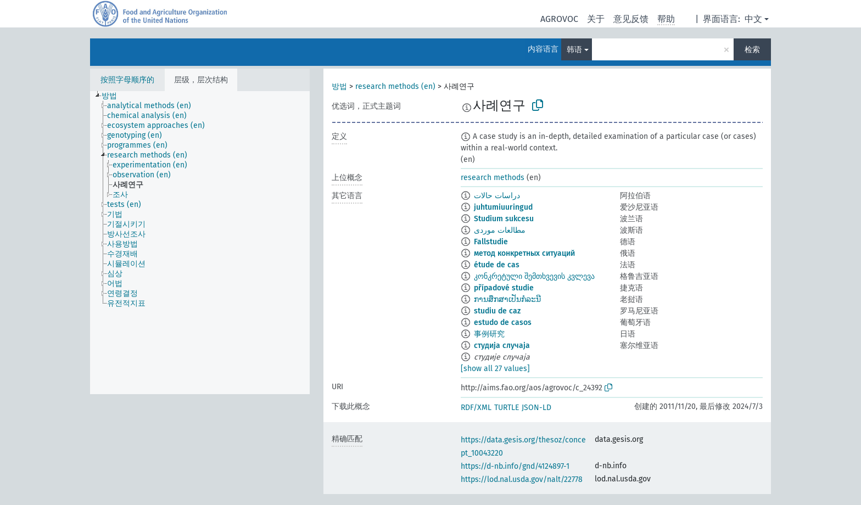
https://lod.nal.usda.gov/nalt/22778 (522, 479)
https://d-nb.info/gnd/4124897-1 (515, 466)
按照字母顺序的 (127, 80)
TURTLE (506, 407)
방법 (339, 86)
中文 (753, 19)
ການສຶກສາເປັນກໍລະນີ (507, 299)
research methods (492, 177)
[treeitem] (114, 96)
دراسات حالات (497, 195)
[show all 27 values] (495, 368)
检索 (752, 49)
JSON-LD (536, 407)
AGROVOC (559, 19)
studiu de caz (497, 311)
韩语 (574, 49)
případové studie (504, 288)
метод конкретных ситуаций (524, 253)
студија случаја (502, 345)
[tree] (200, 242)
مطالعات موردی (499, 230)
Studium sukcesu (504, 218)
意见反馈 (630, 19)
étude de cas (496, 265)
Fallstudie (491, 241)
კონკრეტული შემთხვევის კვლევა (534, 276)
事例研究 (489, 334)
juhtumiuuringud (503, 207)
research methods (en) (395, 86)
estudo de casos (503, 322)
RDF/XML (476, 407)
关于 (596, 19)
